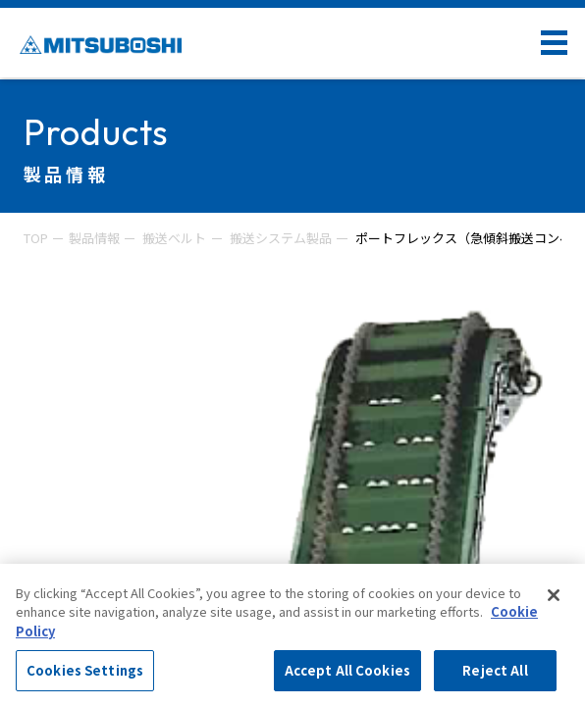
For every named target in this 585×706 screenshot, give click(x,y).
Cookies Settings (85, 670)
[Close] (553, 595)
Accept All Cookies (347, 670)
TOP (36, 237)
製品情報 (94, 237)
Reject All (494, 670)
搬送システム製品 (281, 237)
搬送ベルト (174, 237)
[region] (292, 635)
